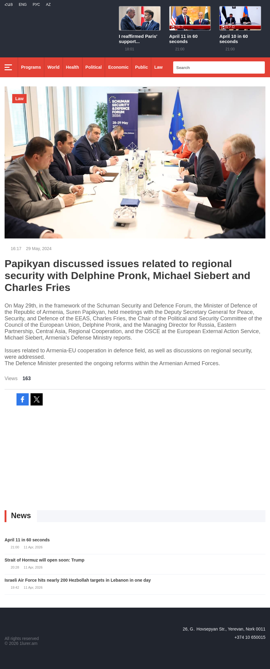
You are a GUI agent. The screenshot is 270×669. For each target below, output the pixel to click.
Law (158, 67)
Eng (23, 4)
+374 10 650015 (249, 637)
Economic (118, 67)
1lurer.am (28, 643)
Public (141, 67)
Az (48, 4)
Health (72, 67)
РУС (36, 4)
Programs (31, 67)
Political (94, 67)
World (53, 67)
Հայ (9, 4)
